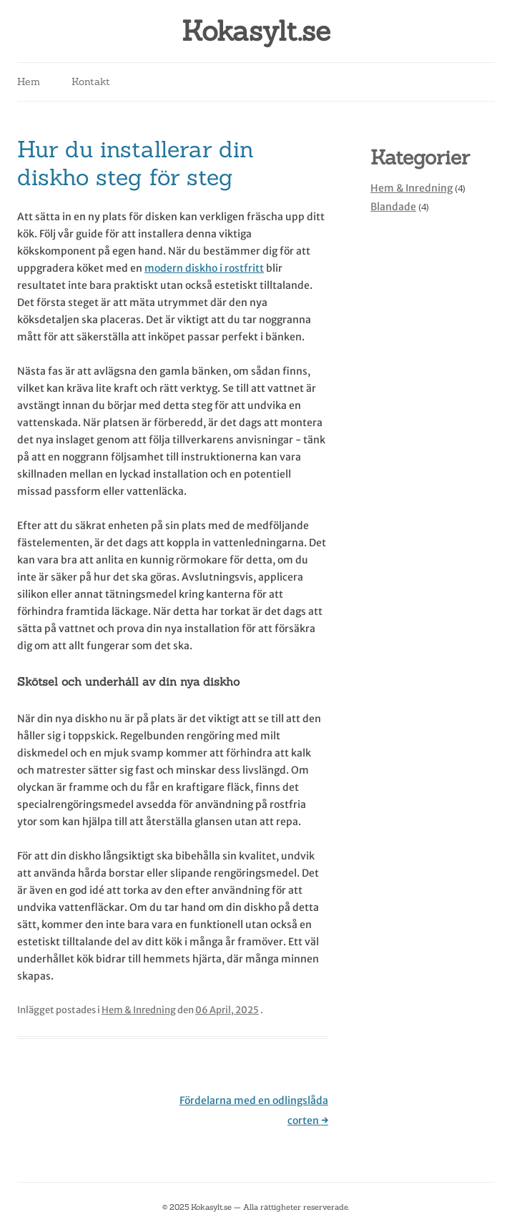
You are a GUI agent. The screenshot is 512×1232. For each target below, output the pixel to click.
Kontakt (91, 81)
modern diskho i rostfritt (204, 268)
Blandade (393, 206)
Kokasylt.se (256, 31)
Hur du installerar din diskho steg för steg (135, 162)
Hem (28, 81)
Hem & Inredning (139, 1010)
